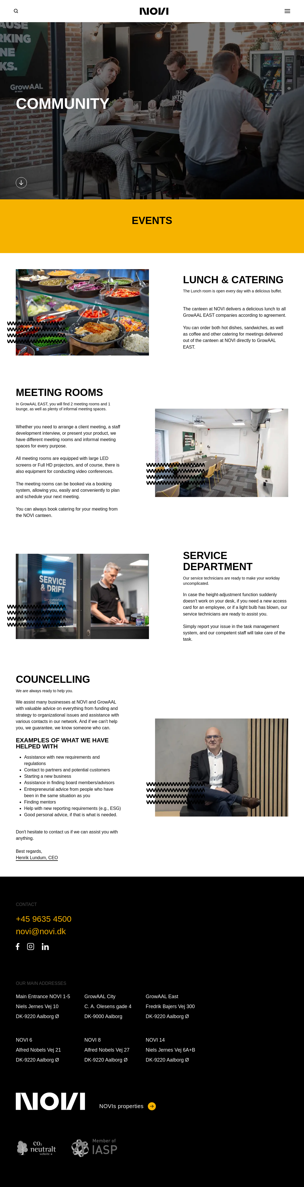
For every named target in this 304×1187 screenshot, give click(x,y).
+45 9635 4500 (43, 918)
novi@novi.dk (41, 931)
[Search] (16, 11)
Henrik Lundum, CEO (37, 857)
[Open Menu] (287, 11)
